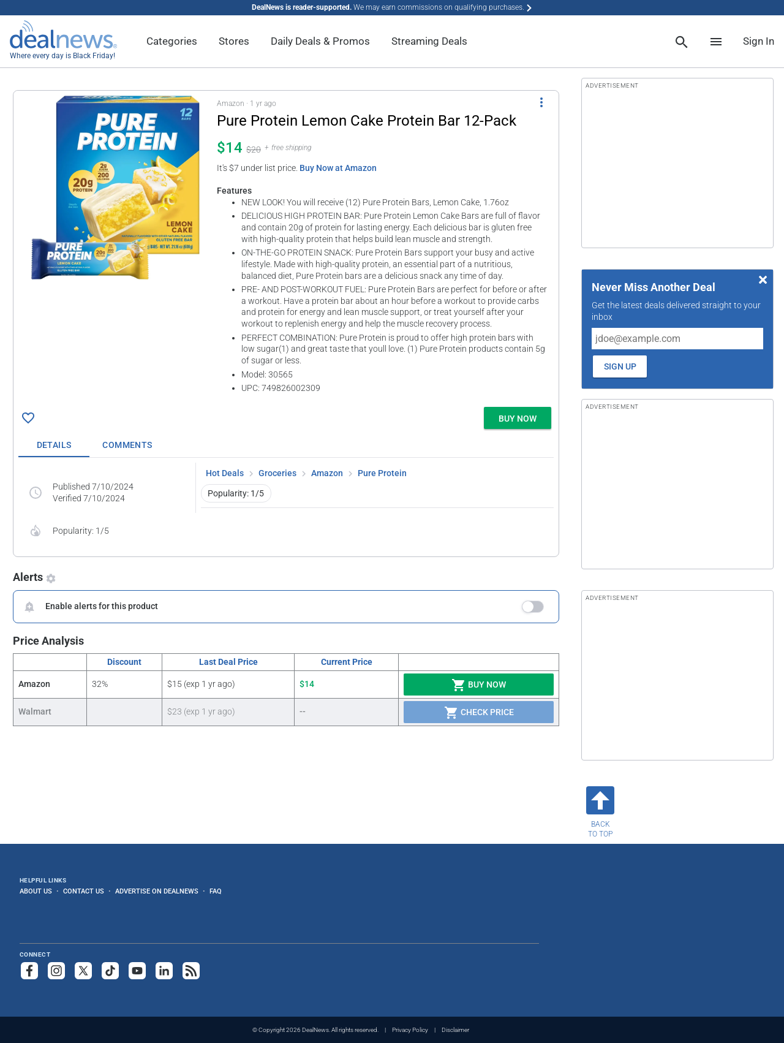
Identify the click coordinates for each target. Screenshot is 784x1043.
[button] (286, 246)
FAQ (215, 891)
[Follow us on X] (83, 970)
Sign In (758, 41)
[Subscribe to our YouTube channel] (137, 970)
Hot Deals (225, 473)
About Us (36, 891)
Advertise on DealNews (156, 891)
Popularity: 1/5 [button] (236, 493)
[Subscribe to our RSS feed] (191, 970)
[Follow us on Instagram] (56, 970)
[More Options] (541, 102)
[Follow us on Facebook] (29, 970)
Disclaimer (455, 1029)
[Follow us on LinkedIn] (164, 970)
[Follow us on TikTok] (110, 970)
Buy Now (478, 685)
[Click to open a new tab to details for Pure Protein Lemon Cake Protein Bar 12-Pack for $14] (115, 187)
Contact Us (83, 891)
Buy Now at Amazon (338, 168)
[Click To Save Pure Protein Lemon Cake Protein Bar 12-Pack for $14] (28, 418)
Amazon (327, 473)
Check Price (479, 712)
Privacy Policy (410, 1029)
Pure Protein (382, 473)
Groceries (277, 473)
